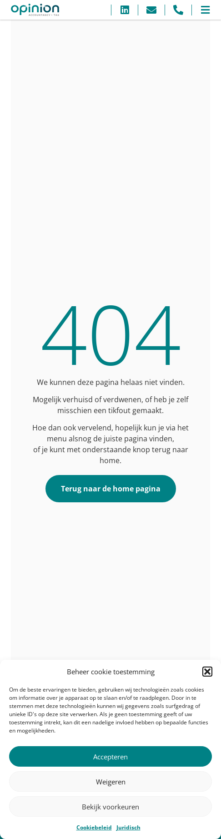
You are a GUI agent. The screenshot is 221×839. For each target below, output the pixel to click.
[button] (207, 671)
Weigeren (111, 781)
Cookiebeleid (94, 827)
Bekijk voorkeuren (110, 806)
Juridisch (128, 827)
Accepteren (110, 756)
